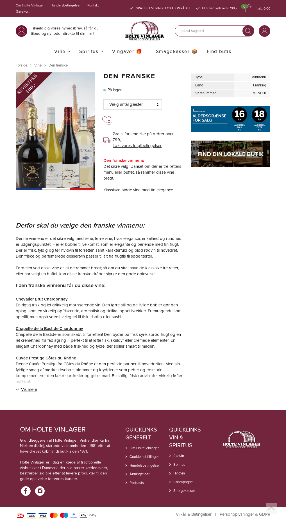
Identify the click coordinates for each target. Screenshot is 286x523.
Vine (59, 51)
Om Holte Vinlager (30, 5)
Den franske (58, 65)
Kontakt (93, 5)
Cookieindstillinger (144, 456)
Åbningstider (139, 474)
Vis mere (29, 389)
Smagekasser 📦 (177, 51)
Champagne (183, 482)
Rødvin (178, 455)
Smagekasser (184, 490)
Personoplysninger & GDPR (245, 514)
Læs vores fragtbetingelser (137, 146)
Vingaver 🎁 (127, 51)
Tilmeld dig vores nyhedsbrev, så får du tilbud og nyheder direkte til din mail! (65, 30)
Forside (21, 65)
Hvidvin (179, 473)
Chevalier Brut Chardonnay (42, 299)
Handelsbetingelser (66, 5)
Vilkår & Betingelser (194, 514)
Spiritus (89, 51)
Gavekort (22, 11)
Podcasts (137, 482)
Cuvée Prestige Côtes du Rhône (46, 358)
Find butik (219, 51)
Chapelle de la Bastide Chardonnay (49, 328)
